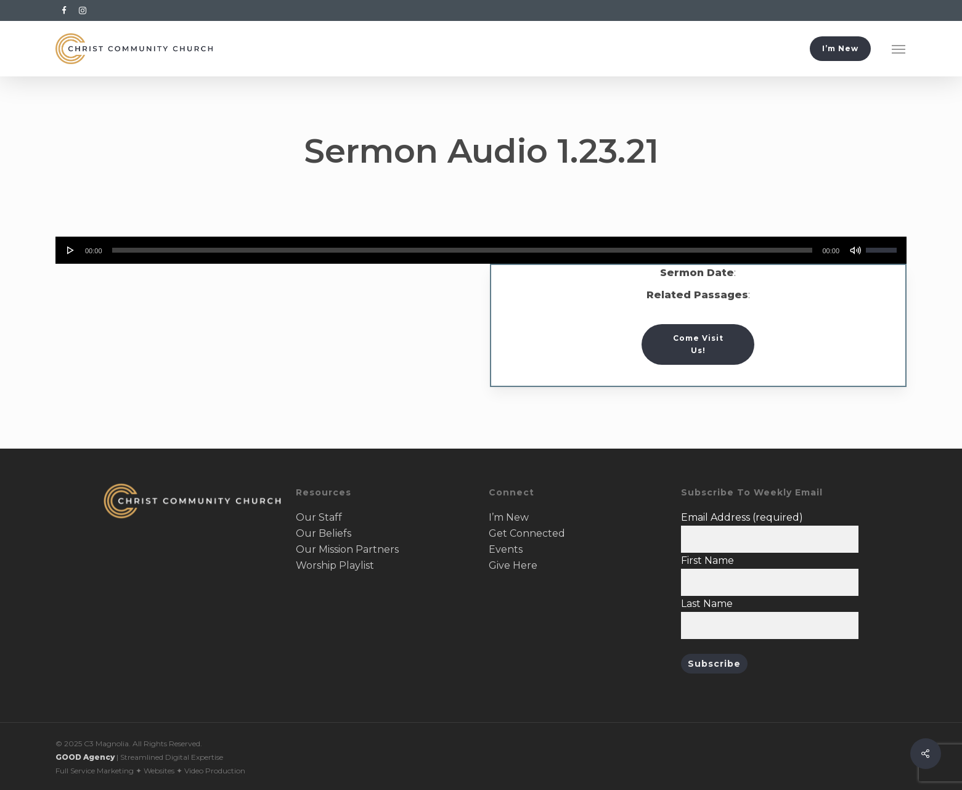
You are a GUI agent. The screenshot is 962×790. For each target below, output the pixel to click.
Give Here (513, 565)
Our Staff (319, 517)
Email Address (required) (742, 517)
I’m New (509, 517)
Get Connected (527, 533)
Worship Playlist (335, 565)
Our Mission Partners (347, 549)
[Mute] (855, 250)
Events (506, 549)
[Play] (70, 250)
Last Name (707, 603)
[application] (481, 250)
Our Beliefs (323, 533)
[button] (899, 49)
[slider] (462, 250)
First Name (707, 560)
